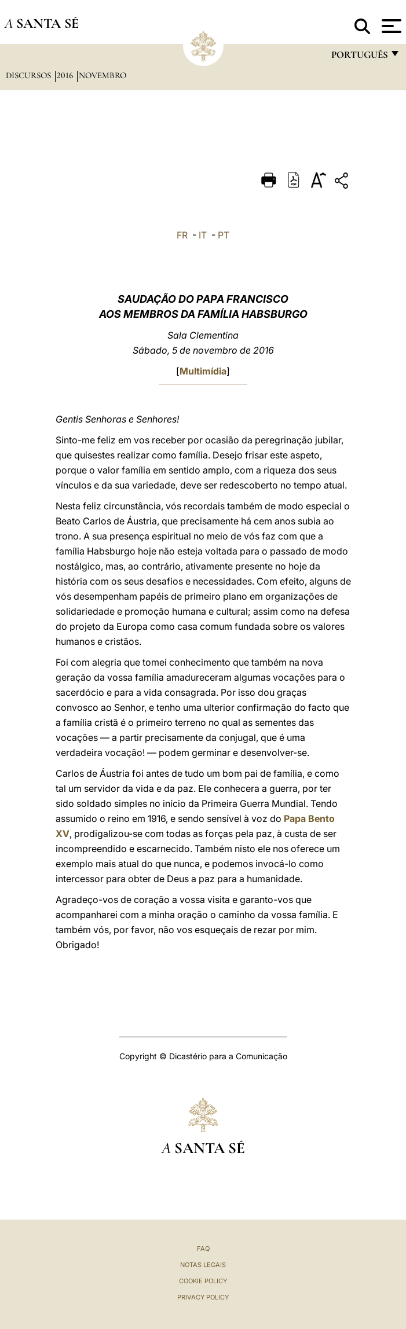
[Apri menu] (390, 26)
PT (223, 235)
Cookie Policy (203, 1281)
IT (203, 235)
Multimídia (203, 371)
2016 (66, 75)
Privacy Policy (203, 1297)
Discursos (29, 75)
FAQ (203, 1248)
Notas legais (203, 1265)
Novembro (102, 75)
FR (182, 235)
